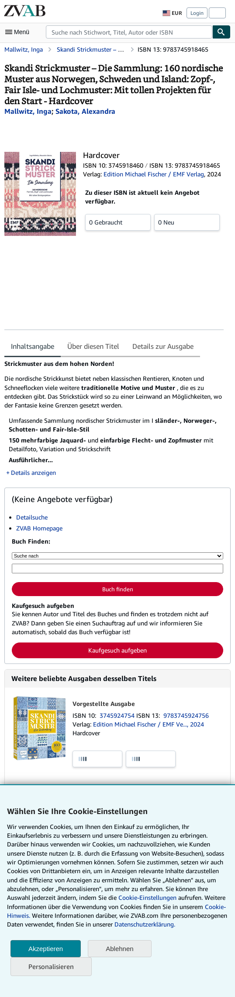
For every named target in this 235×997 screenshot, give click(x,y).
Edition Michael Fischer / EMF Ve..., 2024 (148, 724)
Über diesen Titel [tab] (93, 346)
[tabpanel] (114, 418)
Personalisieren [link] (51, 966)
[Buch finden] (221, 32)
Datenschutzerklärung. (144, 924)
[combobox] (129, 32)
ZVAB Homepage (39, 528)
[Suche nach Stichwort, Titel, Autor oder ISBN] (117, 568)
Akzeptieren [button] (45, 948)
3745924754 (118, 715)
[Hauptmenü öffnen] (19, 32)
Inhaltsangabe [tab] (32, 346)
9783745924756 (186, 715)
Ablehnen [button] (119, 948)
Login (197, 13)
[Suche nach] (117, 555)
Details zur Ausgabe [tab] (163, 346)
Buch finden (117, 589)
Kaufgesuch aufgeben (117, 650)
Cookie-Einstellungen (147, 897)
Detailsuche (32, 517)
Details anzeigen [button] (33, 472)
